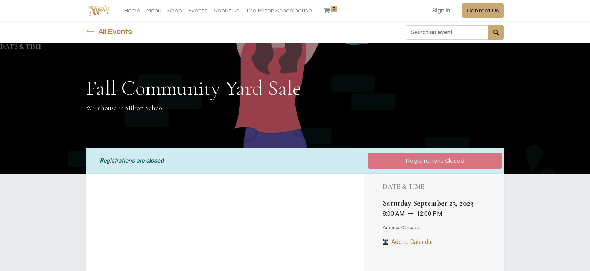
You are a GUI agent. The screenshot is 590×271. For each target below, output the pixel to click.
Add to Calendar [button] (412, 242)
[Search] (496, 32)
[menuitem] (132, 10)
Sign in (441, 11)
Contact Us (483, 11)
